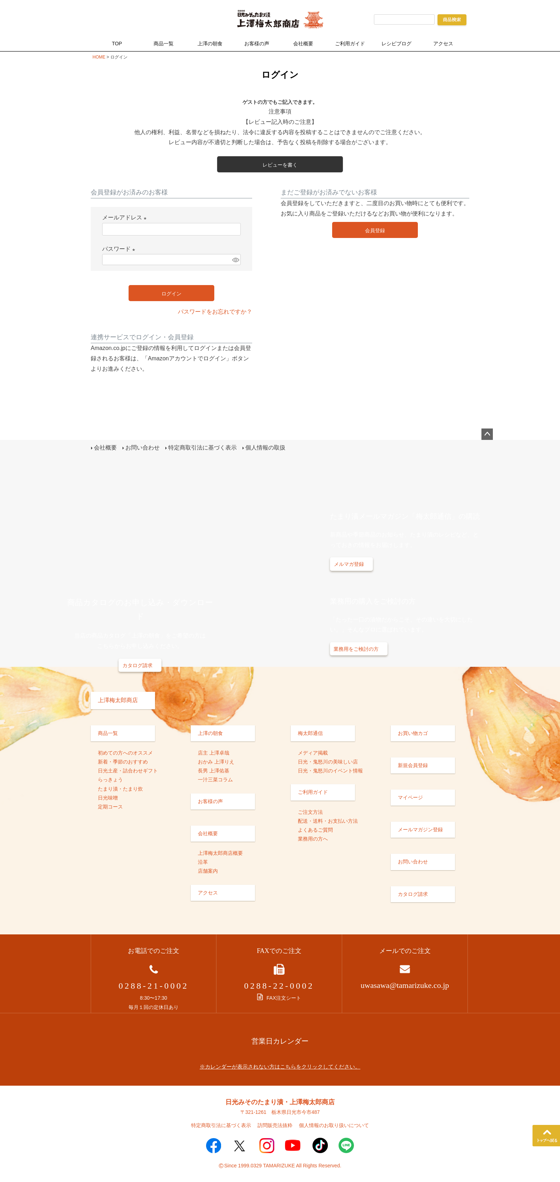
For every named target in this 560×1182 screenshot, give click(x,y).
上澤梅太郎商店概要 (220, 852)
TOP (117, 43)
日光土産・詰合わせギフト (128, 770)
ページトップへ (487, 434)
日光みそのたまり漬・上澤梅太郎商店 (280, 1101)
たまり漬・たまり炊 (120, 788)
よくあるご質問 (315, 829)
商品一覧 (164, 43)
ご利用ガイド (350, 43)
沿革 (203, 861)
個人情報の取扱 (265, 448)
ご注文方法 (310, 811)
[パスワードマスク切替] (235, 259)
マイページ (410, 797)
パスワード (120, 249)
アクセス (443, 43)
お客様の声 (256, 43)
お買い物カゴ (413, 732)
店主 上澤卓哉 (213, 752)
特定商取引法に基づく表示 (202, 448)
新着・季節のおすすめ (123, 761)
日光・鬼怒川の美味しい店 (328, 761)
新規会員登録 (413, 764)
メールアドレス (125, 217)
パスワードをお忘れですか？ (215, 312)
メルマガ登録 (349, 564)
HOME (98, 57)
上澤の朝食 (210, 43)
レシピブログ (396, 43)
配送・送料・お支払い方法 (328, 820)
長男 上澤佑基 (213, 770)
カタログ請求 (137, 665)
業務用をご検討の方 (356, 648)
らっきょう (110, 779)
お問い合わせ (142, 448)
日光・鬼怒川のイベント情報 (330, 770)
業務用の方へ (313, 838)
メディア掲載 (313, 752)
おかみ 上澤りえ (216, 761)
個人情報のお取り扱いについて (334, 1125)
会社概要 (303, 43)
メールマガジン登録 (420, 829)
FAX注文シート (279, 997)
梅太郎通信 (310, 732)
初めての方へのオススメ (125, 752)
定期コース (110, 806)
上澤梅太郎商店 (118, 699)
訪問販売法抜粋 (275, 1125)
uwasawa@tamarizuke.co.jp (405, 984)
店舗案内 (208, 870)
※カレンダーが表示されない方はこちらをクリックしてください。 (280, 1066)
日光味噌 (108, 797)
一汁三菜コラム (215, 779)
